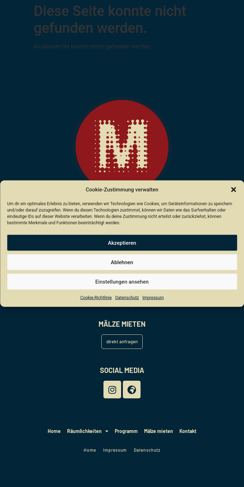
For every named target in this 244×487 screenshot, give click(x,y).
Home (54, 431)
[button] (233, 189)
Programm (126, 431)
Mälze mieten (158, 431)
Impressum (152, 297)
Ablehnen (122, 262)
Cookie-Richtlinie (96, 297)
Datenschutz (127, 297)
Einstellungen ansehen (122, 281)
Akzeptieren (122, 242)
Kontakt (187, 431)
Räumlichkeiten (87, 431)
